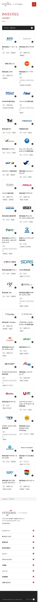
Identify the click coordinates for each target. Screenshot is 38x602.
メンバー (18, 554)
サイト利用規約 (7, 597)
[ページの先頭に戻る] (30, 599)
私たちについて (18, 536)
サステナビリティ (18, 559)
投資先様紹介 (18, 548)
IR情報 (18, 565)
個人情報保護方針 (8, 594)
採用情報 (18, 577)
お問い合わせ (18, 582)
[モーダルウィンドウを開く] (9, 39)
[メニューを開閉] (34, 4)
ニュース (18, 571)
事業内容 (18, 542)
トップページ (18, 531)
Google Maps (6, 523)
